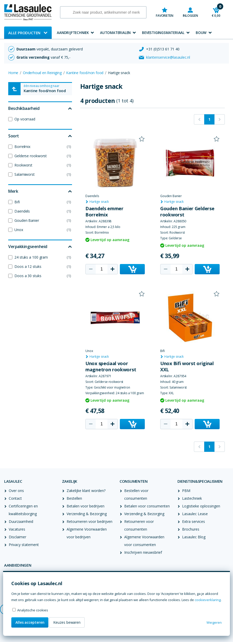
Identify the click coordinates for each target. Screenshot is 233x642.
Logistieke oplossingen (201, 506)
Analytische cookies (32, 610)
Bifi (17, 201)
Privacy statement (24, 544)
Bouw (201, 32)
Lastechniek (192, 498)
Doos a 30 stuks (27, 275)
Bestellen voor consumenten (136, 494)
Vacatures (17, 529)
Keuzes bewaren (66, 622)
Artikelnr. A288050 (173, 221)
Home (13, 72)
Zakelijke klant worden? (86, 490)
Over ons (16, 490)
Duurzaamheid (21, 521)
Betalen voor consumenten (147, 506)
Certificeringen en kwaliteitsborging (23, 510)
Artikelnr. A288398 (98, 221)
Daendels (22, 211)
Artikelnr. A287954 (173, 376)
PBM (186, 490)
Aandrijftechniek (73, 32)
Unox (18, 229)
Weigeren (214, 622)
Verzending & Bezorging (87, 513)
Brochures (190, 529)
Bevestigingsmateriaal (163, 32)
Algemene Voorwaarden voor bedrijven (87, 533)
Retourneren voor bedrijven (89, 521)
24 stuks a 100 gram (31, 257)
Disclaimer (17, 536)
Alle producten (24, 32)
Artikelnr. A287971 (98, 376)
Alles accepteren (29, 622)
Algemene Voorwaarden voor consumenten (144, 540)
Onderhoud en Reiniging (42, 72)
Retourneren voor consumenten (139, 525)
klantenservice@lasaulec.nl (168, 57)
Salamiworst (24, 174)
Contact (15, 498)
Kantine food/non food (84, 72)
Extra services (193, 521)
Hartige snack (99, 202)
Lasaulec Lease (195, 513)
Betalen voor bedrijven (85, 506)
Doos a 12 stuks (27, 266)
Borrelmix (22, 146)
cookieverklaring (208, 599)
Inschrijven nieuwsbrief (143, 552)
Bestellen (74, 498)
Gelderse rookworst (30, 155)
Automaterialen (115, 32)
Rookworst (23, 165)
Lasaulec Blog (193, 536)
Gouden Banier (26, 220)
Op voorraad (24, 119)
